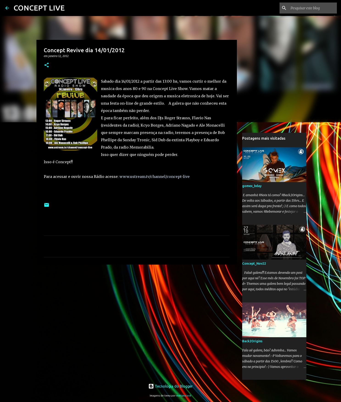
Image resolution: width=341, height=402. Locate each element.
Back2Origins (252, 341)
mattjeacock (183, 395)
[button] (46, 65)
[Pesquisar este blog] (313, 8)
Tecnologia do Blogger (170, 386)
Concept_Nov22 (254, 263)
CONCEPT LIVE (39, 8)
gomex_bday (251, 186)
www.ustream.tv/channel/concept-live (154, 176)
